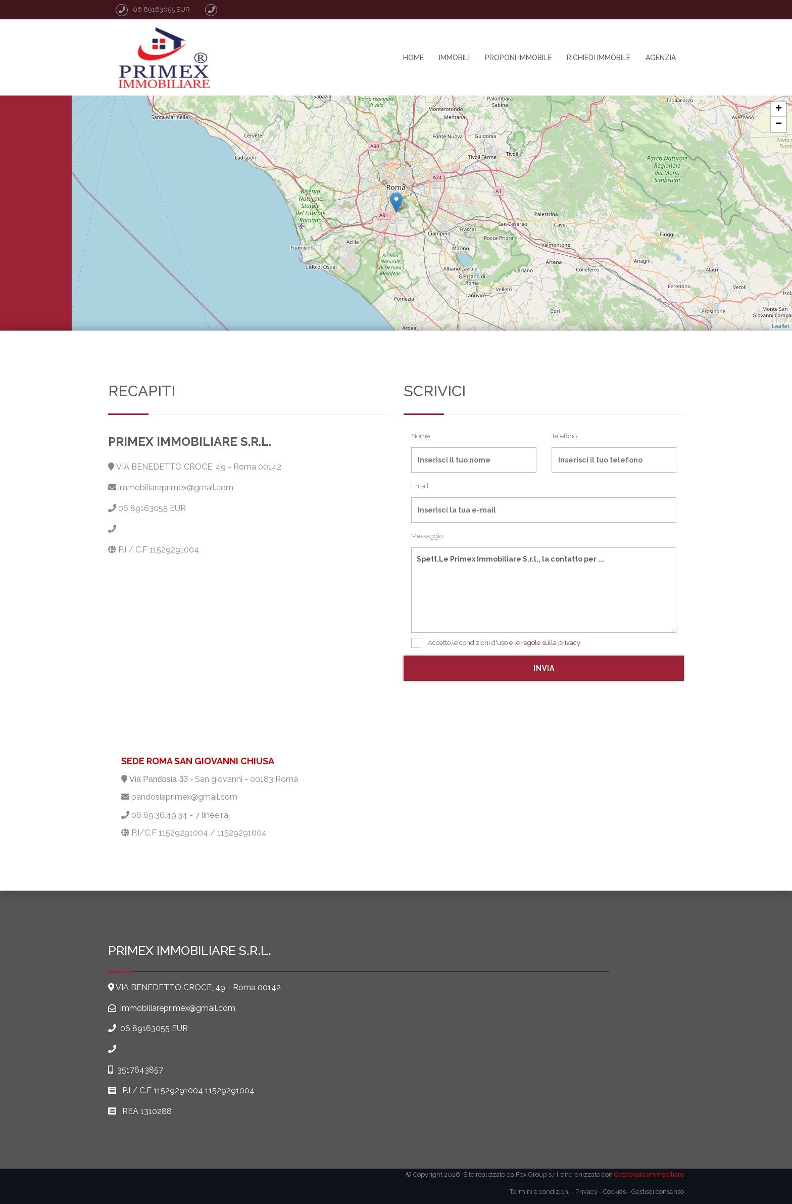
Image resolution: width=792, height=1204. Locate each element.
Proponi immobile (518, 58)
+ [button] (778, 109)
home (413, 58)
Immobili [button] (454, 58)
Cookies (614, 1191)
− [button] (778, 124)
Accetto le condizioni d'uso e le (495, 643)
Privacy (586, 1191)
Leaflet (780, 326)
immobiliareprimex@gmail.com (175, 487)
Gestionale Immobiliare (649, 1174)
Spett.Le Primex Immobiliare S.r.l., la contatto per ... (543, 590)
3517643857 (140, 1070)
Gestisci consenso (657, 1191)
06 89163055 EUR (152, 508)
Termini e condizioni (540, 1191)
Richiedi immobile (598, 58)
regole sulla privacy (550, 642)
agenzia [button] (661, 58)
